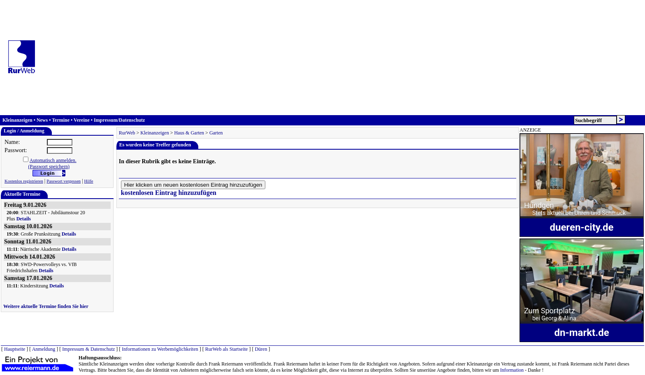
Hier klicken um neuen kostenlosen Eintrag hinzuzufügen (193, 185)
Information (512, 370)
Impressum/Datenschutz (119, 120)
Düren (261, 349)
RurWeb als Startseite (226, 349)
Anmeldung (44, 349)
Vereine (82, 120)
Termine (61, 120)
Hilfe (88, 181)
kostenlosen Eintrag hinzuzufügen (168, 192)
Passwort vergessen (63, 181)
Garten (216, 133)
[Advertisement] (342, 57)
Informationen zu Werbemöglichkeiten (160, 349)
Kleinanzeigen (17, 120)
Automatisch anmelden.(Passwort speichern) (52, 163)
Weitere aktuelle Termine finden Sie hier (45, 306)
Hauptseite (14, 349)
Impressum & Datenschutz (88, 349)
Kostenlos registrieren (24, 181)
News (42, 120)
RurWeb (127, 133)
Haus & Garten (189, 133)
